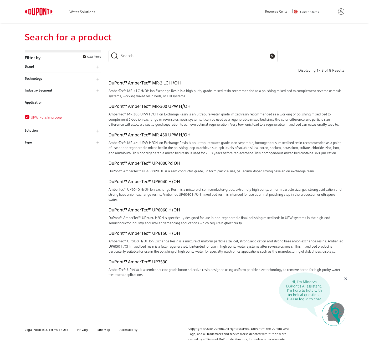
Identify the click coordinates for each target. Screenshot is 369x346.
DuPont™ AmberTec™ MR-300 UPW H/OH (150, 106)
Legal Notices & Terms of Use (46, 330)
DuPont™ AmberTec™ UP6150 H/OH (144, 233)
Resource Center (277, 11)
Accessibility (129, 330)
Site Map (104, 330)
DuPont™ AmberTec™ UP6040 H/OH (144, 181)
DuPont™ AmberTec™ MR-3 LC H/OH (145, 83)
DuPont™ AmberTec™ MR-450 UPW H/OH (150, 135)
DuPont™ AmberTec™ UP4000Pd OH (144, 163)
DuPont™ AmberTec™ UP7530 (138, 262)
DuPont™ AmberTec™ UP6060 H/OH (144, 210)
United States (309, 12)
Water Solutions (82, 12)
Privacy (82, 330)
